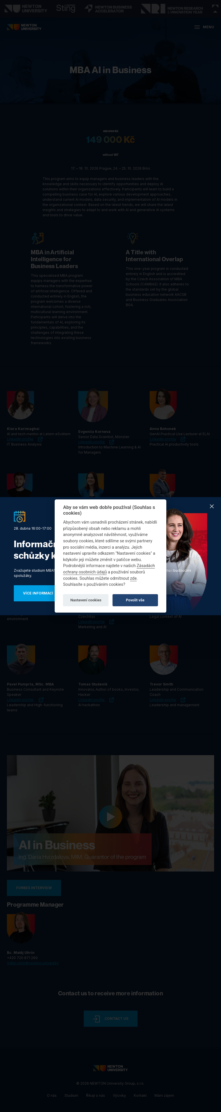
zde (133, 578)
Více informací (38, 593)
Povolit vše (135, 600)
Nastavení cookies (85, 600)
